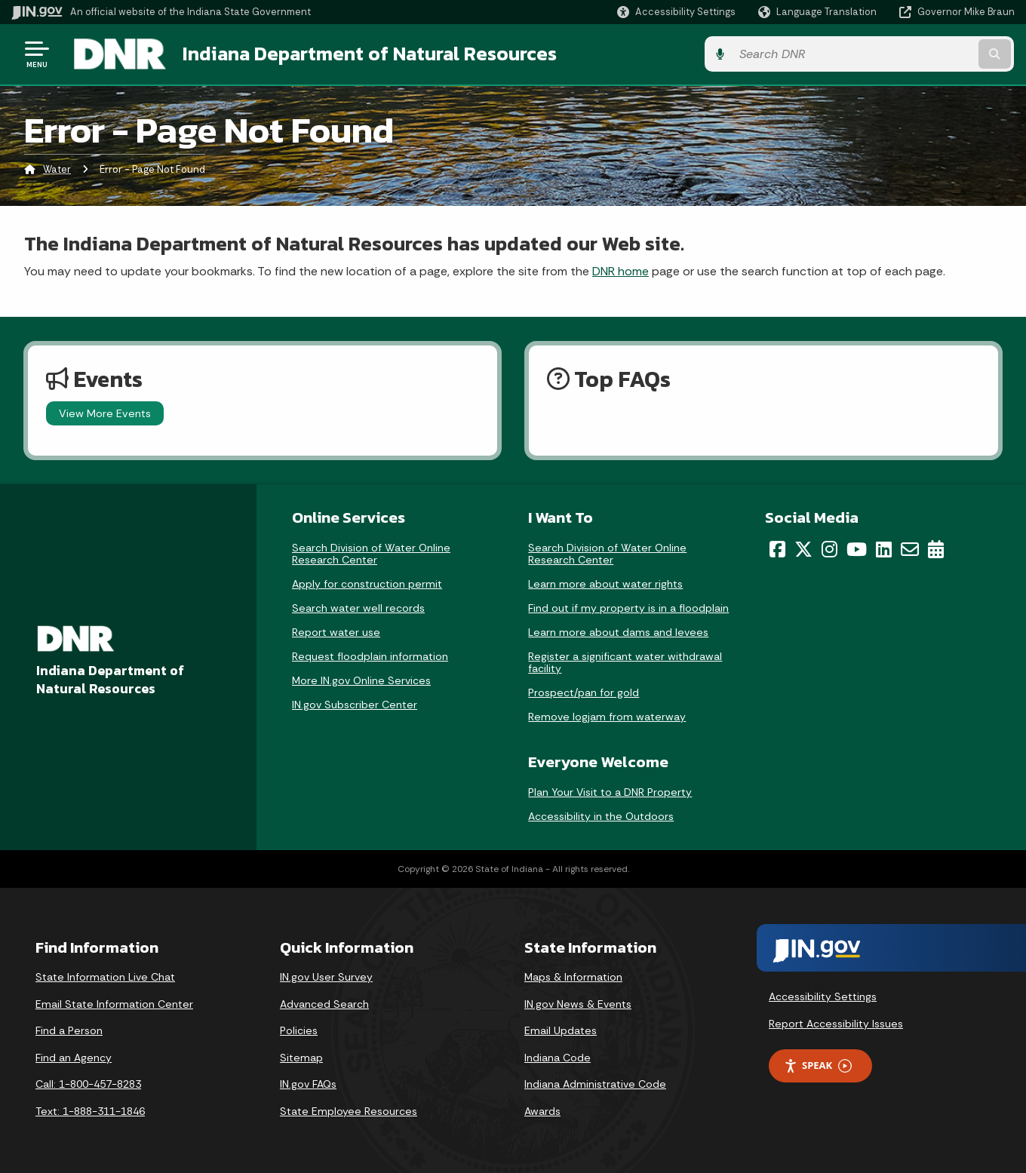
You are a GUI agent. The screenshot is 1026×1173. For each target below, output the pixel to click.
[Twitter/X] (803, 548)
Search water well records (358, 607)
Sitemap (301, 1057)
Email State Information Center (114, 1003)
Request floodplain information (370, 655)
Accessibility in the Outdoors (601, 815)
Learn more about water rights (605, 583)
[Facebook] (777, 548)
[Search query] (899, 54)
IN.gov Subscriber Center (354, 704)
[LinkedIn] (884, 548)
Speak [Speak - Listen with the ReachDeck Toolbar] (818, 1065)
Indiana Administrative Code (595, 1084)
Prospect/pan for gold (583, 692)
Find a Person (69, 1029)
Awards (542, 1110)
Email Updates (560, 1029)
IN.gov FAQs (308, 1084)
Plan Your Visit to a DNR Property (610, 791)
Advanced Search (324, 1003)
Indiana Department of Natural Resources (367, 53)
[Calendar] (936, 548)
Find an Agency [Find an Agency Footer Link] (73, 1057)
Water (57, 169)
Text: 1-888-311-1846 (90, 1110)
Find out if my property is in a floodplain (628, 607)
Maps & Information (573, 976)
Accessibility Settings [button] (823, 996)
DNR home (620, 270)
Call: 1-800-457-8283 (88, 1084)
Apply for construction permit (367, 583)
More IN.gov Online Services (361, 679)
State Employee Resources (348, 1110)
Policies (299, 1029)
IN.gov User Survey (326, 976)
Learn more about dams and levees (618, 631)
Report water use (336, 631)
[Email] (910, 548)
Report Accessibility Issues (836, 1023)
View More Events (105, 412)
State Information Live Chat (105, 976)
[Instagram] (829, 548)
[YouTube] (856, 548)
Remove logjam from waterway (607, 716)
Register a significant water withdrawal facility (625, 661)
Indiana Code (557, 1057)
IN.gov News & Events (577, 1003)
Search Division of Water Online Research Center (371, 553)
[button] (676, 12)
